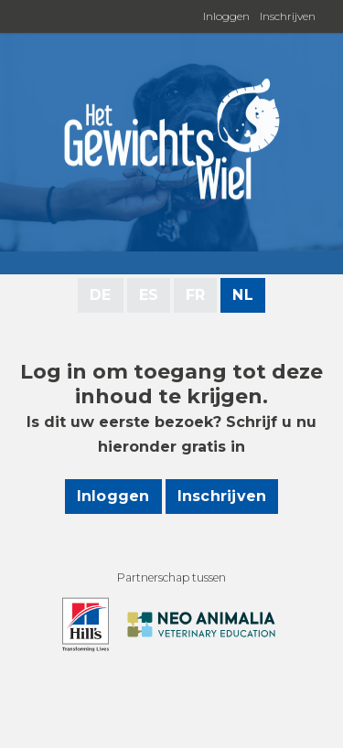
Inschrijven (288, 16)
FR (195, 295)
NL (242, 295)
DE (100, 295)
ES (148, 295)
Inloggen (226, 16)
